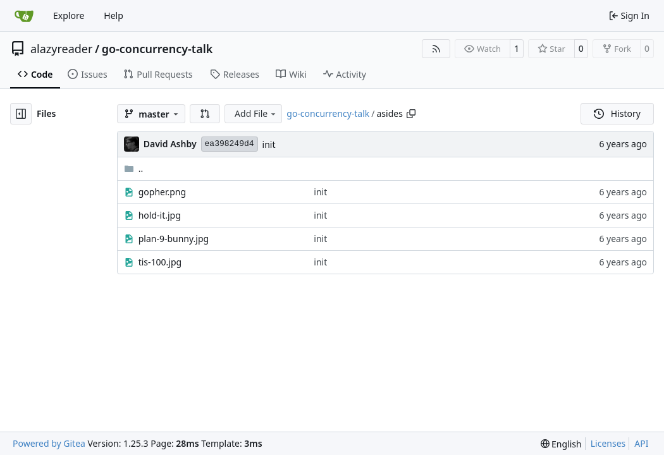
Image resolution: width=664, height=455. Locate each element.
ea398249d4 (229, 144)
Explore (68, 15)
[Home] (24, 15)
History (617, 113)
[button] (205, 113)
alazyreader (61, 48)
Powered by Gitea (49, 443)
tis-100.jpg (160, 262)
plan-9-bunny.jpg (173, 239)
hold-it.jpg (159, 215)
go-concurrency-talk (157, 48)
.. (134, 168)
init (269, 144)
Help (113, 15)
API (641, 443)
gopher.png (162, 192)
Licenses (608, 443)
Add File (256, 113)
